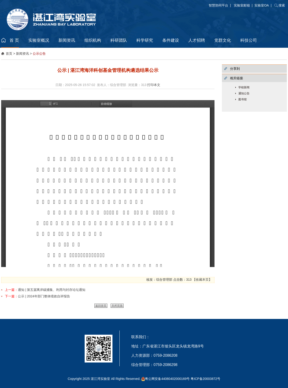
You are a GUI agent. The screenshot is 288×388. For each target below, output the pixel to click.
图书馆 (242, 99)
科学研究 (144, 40)
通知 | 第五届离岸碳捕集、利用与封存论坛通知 (51, 290)
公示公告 (39, 53)
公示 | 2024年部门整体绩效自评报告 (44, 296)
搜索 (281, 5)
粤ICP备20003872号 (205, 379)
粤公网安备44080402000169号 (167, 379)
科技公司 (248, 40)
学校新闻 (244, 87)
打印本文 (153, 85)
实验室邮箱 (242, 5)
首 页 (14, 40)
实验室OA (261, 5)
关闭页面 (117, 305)
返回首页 (100, 305)
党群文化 (222, 40)
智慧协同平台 (218, 5)
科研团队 (118, 40)
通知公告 (244, 93)
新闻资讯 (66, 40)
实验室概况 (38, 40)
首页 (9, 53)
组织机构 (92, 40)
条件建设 (170, 40)
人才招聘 (196, 40)
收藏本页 (202, 279)
